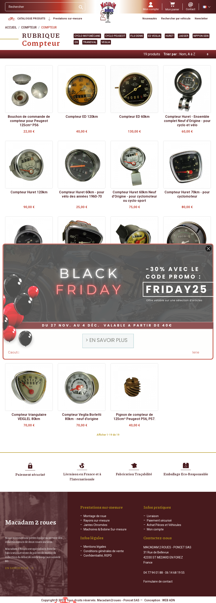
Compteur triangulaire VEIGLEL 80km (29, 417)
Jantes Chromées (95, 525)
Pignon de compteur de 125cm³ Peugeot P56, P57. (134, 417)
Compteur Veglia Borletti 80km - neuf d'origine (81, 417)
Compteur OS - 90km (134, 339)
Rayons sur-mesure (97, 520)
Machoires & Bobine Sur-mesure (105, 529)
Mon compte (155, 529)
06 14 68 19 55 (175, 572)
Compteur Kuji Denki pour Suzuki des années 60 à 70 (82, 270)
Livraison (153, 516)
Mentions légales (95, 550)
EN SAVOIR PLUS (16, 568)
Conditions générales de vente (104, 554)
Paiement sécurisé (159, 520)
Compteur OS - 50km (81, 339)
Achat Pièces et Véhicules (164, 525)
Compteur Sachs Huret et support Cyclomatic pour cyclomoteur (187, 343)
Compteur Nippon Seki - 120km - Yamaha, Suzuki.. (187, 270)
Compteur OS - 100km (29, 339)
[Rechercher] (40, 7)
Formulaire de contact (158, 581)
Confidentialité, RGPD (98, 559)
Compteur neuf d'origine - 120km (134, 270)
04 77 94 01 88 (153, 572)
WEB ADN (168, 600)
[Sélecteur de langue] (206, 6)
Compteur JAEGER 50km (29, 268)
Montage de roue (95, 516)
